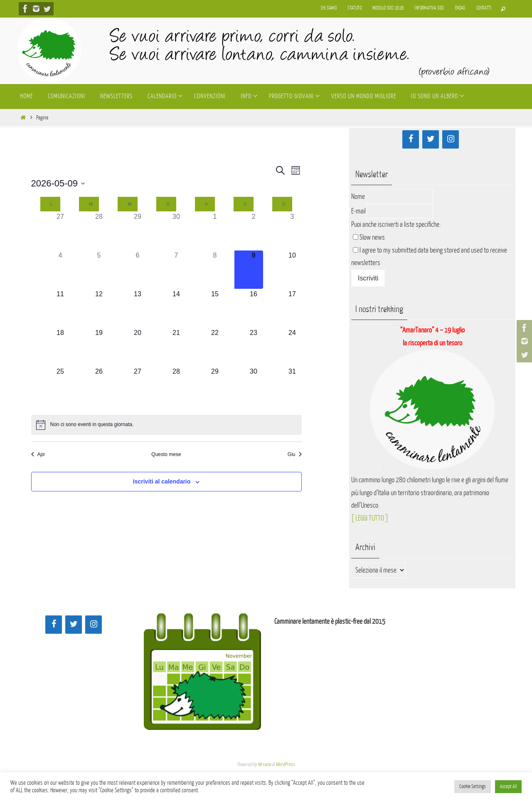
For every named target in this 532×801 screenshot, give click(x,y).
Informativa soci (429, 8)
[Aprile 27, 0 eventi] (60, 231)
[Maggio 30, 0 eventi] (253, 386)
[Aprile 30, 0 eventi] (176, 231)
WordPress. (286, 764)
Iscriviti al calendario (162, 481)
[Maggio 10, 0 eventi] (292, 269)
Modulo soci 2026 (388, 8)
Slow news (372, 237)
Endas (460, 8)
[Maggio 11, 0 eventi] (60, 308)
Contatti (483, 8)
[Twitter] (430, 139)
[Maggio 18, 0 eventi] (60, 347)
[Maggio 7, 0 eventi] (176, 269)
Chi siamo (329, 8)
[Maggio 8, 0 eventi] (215, 269)
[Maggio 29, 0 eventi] (215, 386)
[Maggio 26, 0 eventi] (99, 386)
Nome (358, 197)
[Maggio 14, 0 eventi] (176, 308)
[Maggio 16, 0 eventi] (253, 308)
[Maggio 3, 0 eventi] (292, 231)
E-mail (358, 211)
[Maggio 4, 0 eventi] (60, 269)
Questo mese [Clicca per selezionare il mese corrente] (166, 454)
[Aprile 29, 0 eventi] (137, 231)
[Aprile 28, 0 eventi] (99, 231)
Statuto (354, 8)
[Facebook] (410, 139)
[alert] (166, 425)
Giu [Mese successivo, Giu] (295, 454)
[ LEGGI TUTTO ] (369, 518)
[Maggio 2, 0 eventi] (253, 231)
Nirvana (264, 764)
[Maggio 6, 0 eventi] (137, 269)
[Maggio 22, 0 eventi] (215, 347)
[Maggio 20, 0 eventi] (137, 347)
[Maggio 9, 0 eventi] (253, 269)
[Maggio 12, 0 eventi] (99, 308)
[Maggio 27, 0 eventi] (137, 386)
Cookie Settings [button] (472, 786)
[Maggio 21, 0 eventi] (176, 347)
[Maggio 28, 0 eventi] (176, 386)
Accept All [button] (508, 786)
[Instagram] (450, 139)
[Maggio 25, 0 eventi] (60, 386)
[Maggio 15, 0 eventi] (215, 308)
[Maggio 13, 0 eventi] (137, 308)
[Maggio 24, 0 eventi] (292, 347)
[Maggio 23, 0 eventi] (253, 347)
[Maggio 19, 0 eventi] (99, 347)
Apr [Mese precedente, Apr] (38, 454)
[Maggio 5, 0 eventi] (99, 269)
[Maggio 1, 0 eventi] (215, 231)
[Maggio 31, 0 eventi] (292, 386)
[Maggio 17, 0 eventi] (292, 308)
